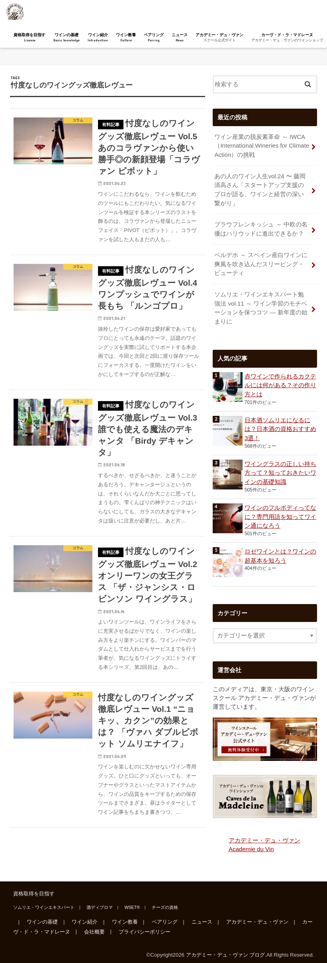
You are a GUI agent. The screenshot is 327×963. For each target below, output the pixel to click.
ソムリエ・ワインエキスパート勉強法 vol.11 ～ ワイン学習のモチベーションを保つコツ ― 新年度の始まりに (260, 305)
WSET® (131, 903)
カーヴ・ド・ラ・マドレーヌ (287, 38)
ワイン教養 (126, 38)
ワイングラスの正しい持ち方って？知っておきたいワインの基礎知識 (280, 469)
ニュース (180, 38)
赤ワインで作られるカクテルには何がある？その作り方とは (280, 382)
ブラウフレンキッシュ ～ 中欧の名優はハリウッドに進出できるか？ (260, 227)
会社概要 (94, 927)
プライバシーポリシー (144, 927)
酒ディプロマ (99, 903)
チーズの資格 (163, 903)
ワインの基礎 (66, 38)
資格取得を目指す (29, 38)
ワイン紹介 (98, 38)
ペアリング (154, 38)
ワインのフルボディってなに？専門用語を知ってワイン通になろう (280, 513)
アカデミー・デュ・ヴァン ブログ (225, 950)
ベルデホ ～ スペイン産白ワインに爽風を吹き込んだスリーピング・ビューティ (260, 261)
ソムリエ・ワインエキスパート (43, 903)
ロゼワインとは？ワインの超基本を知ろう (280, 552)
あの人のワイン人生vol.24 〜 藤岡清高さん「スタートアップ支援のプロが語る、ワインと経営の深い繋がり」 (259, 188)
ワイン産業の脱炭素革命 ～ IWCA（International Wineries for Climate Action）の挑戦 (260, 145)
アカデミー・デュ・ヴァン (219, 38)
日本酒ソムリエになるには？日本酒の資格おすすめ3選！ (280, 425)
